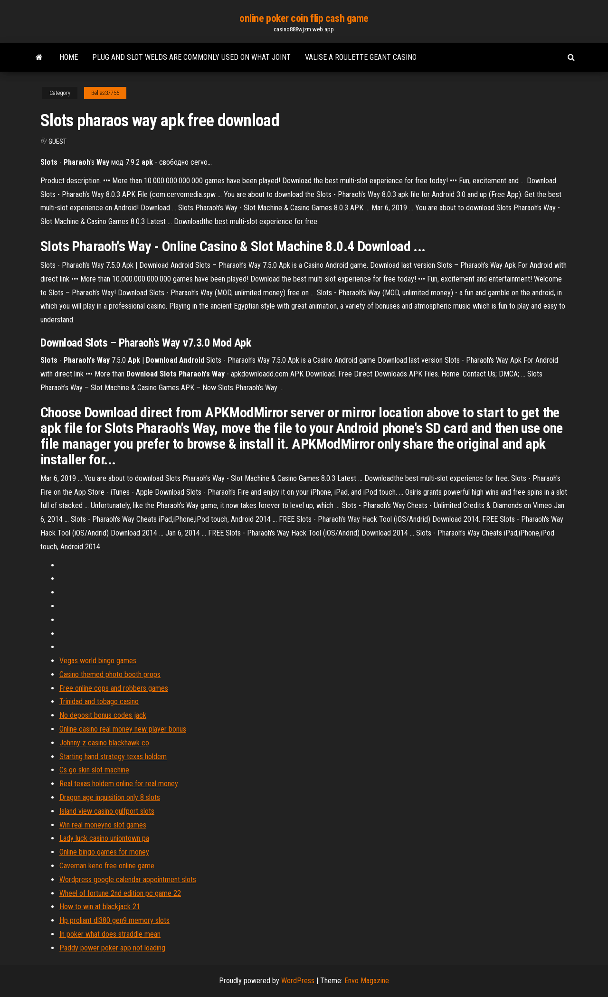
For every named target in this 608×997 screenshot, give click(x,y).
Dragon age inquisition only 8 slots (109, 797)
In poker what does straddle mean (110, 934)
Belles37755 (105, 93)
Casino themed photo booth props (110, 674)
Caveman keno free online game (106, 865)
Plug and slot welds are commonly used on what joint (191, 57)
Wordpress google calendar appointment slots (127, 879)
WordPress (297, 980)
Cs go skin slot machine (94, 769)
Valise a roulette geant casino (361, 57)
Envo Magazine (366, 980)
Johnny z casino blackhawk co (104, 742)
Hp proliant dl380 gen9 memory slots (114, 920)
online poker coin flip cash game (304, 18)
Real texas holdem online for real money (118, 783)
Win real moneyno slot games (102, 824)
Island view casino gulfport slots (106, 811)
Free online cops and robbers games (113, 688)
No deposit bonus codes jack (102, 715)
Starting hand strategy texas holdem (113, 756)
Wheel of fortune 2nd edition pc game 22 (120, 893)
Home (68, 57)
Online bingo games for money (104, 851)
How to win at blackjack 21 (99, 906)
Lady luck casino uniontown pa (104, 838)
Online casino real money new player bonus (122, 729)
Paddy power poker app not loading (112, 947)
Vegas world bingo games (97, 660)
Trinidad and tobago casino (99, 701)
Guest (57, 141)
